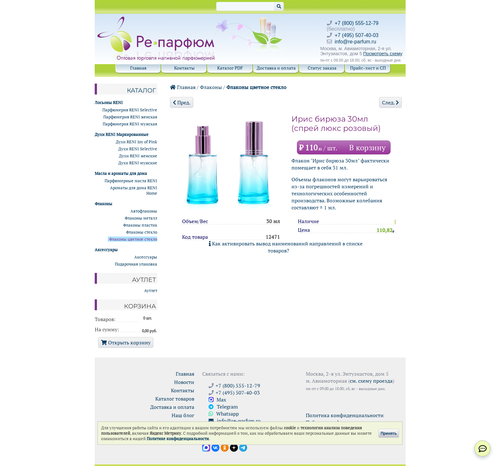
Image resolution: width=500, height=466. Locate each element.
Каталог (141, 90)
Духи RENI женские (138, 156)
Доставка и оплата (276, 68)
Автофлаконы (143, 211)
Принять (389, 433)
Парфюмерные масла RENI (131, 181)
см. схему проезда (371, 380)
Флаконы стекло (141, 232)
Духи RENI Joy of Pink (136, 142)
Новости (184, 382)
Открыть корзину (126, 342)
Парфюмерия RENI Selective (129, 110)
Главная (138, 68)
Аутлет (150, 290)
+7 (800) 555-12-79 (357, 23)
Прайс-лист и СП (368, 68)
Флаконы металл (141, 218)
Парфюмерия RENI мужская (130, 124)
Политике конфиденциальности (178, 438)
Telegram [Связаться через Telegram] (223, 406)
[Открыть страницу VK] (215, 447)
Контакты (184, 68)
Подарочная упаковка (136, 264)
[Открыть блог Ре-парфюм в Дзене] (234, 447)
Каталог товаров (174, 398)
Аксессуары (145, 257)
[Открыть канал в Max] (206, 447)
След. (390, 102)
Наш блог (183, 415)
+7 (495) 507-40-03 (357, 35)
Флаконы (211, 87)
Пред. (181, 102)
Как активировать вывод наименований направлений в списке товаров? (286, 247)
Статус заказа (322, 68)
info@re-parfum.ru (355, 41)
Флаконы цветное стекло (256, 87)
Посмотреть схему (382, 53)
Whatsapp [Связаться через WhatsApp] (224, 413)
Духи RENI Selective (137, 149)
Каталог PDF (230, 68)
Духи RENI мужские (137, 163)
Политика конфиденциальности (345, 415)
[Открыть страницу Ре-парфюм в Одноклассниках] (225, 447)
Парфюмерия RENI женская (130, 117)
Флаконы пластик (140, 225)
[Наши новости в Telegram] (243, 447)
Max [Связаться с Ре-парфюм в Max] (217, 399)
